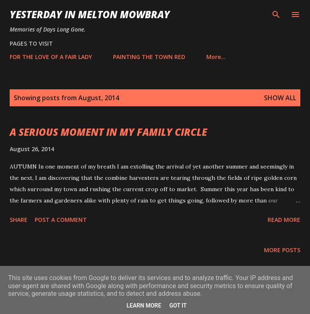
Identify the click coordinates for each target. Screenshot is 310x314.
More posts (282, 250)
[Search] (276, 14)
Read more (284, 219)
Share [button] (18, 219)
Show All (280, 97)
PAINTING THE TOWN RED (149, 57)
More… (216, 57)
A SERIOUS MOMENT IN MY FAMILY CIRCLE (108, 132)
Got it (177, 305)
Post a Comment (61, 219)
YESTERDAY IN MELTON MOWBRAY (90, 14)
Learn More (143, 305)
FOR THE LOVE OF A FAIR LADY (51, 57)
